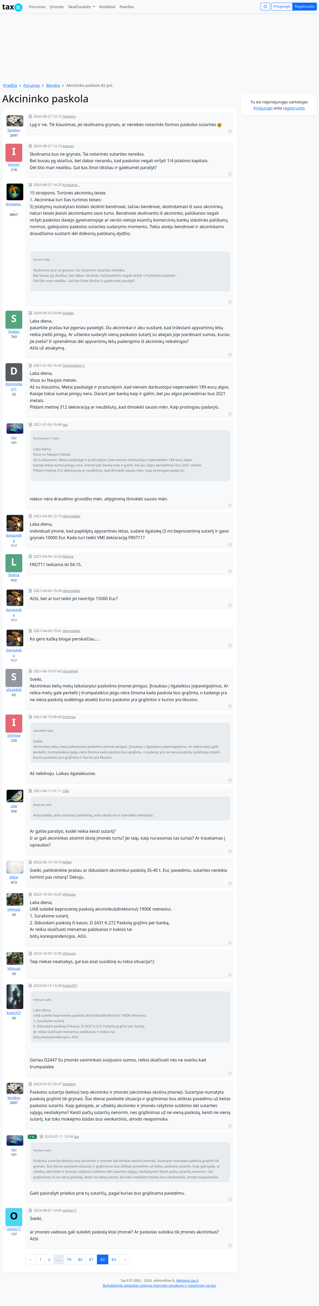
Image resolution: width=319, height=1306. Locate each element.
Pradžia (10, 85)
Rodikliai (107, 6)
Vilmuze (13, 909)
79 (69, 1259)
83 (113, 1259)
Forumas (37, 6)
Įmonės (57, 6)
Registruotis (305, 6)
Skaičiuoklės (80, 6)
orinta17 (14, 1228)
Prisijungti (282, 6)
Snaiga (13, 331)
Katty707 (14, 1012)
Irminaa (13, 735)
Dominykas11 (14, 386)
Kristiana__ (14, 207)
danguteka (14, 538)
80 (80, 1259)
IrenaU (14, 164)
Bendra (53, 85)
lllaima (13, 574)
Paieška (127, 6)
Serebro (13, 130)
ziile (14, 805)
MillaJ (14, 877)
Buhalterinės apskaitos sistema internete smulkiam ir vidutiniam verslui (159, 1285)
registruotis (294, 108)
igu (14, 437)
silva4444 (13, 689)
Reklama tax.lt (187, 1280)
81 (91, 1259)
